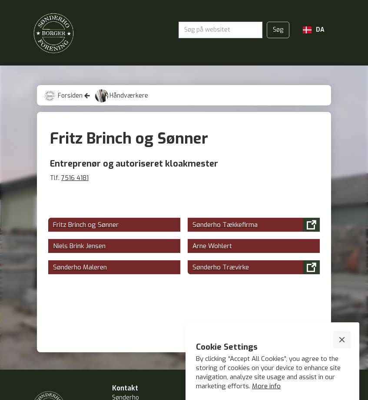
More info (266, 386)
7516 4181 (75, 178)
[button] (313, 30)
